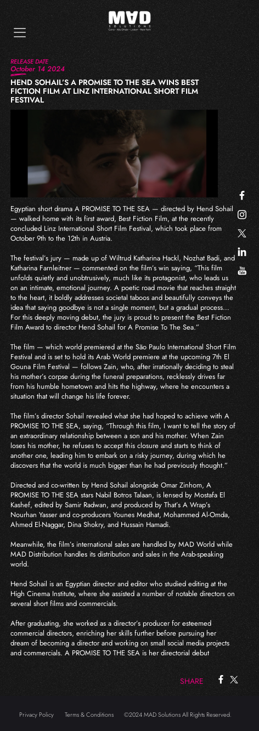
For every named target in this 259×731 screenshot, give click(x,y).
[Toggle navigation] (20, 33)
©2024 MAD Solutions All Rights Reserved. (178, 714)
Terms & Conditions (89, 714)
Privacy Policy (36, 714)
